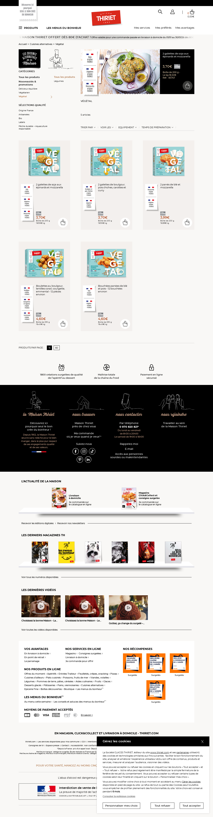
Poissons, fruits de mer (75, 677)
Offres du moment (34, 673)
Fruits (98, 681)
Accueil (23, 44)
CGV (84, 741)
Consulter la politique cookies (119, 796)
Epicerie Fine (31, 689)
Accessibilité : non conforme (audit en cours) (92, 745)
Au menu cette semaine (37, 701)
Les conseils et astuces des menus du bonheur (80, 701)
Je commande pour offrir (79, 661)
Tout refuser (162, 805)
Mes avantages (184, 27)
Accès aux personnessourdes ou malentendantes (129, 456)
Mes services (142, 27)
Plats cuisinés (53, 677)
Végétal (59, 44)
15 (49, 347)
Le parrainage (31, 661)
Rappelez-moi (129, 444)
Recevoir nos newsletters (71, 523)
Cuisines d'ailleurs (34, 677)
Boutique (69, 689)
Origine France (26, 110)
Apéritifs (51, 673)
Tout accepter (192, 805)
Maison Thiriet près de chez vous (84, 425)
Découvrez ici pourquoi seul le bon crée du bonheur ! (39, 426)
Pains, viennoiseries (68, 685)
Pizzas (113, 673)
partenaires (182, 752)
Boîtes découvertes (51, 689)
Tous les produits (29, 77)
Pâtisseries (49, 685)
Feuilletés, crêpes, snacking (93, 673)
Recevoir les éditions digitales (37, 523)
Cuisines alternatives (41, 44)
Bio (20, 118)
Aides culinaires (84, 681)
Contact (65, 745)
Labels (22, 122)
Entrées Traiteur (67, 673)
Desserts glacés (32, 685)
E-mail (129, 449)
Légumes (58, 81)
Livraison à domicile (76, 657)
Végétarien (24, 92)
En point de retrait (34, 657)
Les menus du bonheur (63, 28)
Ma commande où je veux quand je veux (84, 435)
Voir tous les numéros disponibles (39, 577)
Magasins (71, 653)
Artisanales (24, 114)
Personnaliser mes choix (121, 805)
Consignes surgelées (90, 653)
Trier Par (87, 127)
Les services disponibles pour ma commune (58, 741)
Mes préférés (163, 27)
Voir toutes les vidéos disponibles (39, 630)
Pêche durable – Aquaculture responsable (33, 127)
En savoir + (87, 715)
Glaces (107, 681)
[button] (172, 13)
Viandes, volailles (99, 677)
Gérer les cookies (191, 781)
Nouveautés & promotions (27, 83)
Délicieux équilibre (28, 88)
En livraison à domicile (36, 653)
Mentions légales (96, 741)
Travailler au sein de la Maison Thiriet (174, 425)
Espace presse (52, 745)
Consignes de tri (36, 745)
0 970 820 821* (129, 426)
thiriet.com (30, 741)
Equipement (126, 127)
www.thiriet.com (159, 752)
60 (56, 347)
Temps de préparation (156, 127)
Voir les (105, 127)
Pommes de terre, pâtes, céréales (55, 681)
